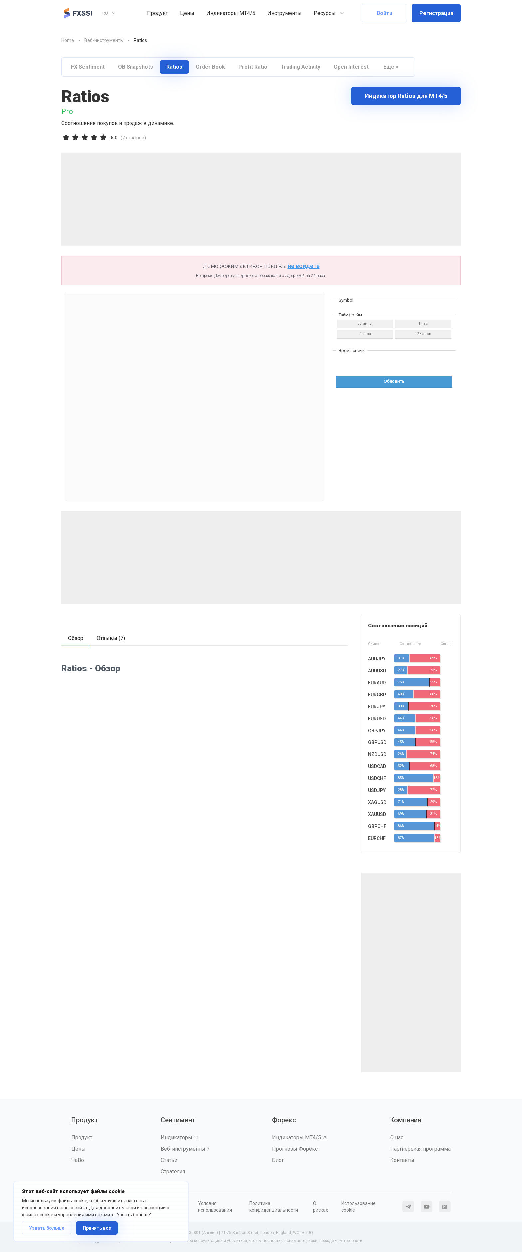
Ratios (174, 67)
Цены (187, 13)
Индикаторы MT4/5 (230, 13)
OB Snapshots (135, 67)
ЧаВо (77, 1160)
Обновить (394, 381)
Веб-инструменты (185, 1149)
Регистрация (436, 13)
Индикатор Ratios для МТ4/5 (406, 95)
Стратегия (173, 1171)
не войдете (304, 265)
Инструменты (284, 13)
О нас (396, 1137)
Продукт (157, 13)
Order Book (210, 67)
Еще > (391, 67)
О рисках (320, 1207)
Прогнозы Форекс (295, 1149)
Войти (384, 13)
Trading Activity (300, 67)
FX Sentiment (88, 67)
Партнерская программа (420, 1149)
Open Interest (351, 67)
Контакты (402, 1160)
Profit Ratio (252, 67)
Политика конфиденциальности (273, 1207)
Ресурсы (325, 13)
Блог (278, 1160)
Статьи (169, 1160)
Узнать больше (46, 1228)
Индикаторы (180, 1137)
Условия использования (215, 1207)
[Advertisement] (261, 199)
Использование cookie (358, 1207)
